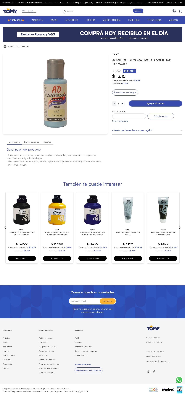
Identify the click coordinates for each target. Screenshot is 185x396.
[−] (114, 103)
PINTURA (25, 46)
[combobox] (103, 11)
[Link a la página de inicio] (5, 46)
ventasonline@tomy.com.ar (158, 361)
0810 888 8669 (153, 356)
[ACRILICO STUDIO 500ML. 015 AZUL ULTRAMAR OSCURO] (92, 227)
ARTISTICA (14, 46)
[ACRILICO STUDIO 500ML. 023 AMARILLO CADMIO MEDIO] (57, 227)
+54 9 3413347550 (155, 352)
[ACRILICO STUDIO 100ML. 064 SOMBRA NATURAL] (163, 227)
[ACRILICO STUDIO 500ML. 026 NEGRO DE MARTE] (22, 227)
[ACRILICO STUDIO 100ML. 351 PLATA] (128, 227)
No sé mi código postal (120, 121)
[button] (125, 92)
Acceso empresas (174, 3)
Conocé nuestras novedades (92, 292)
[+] (122, 103)
